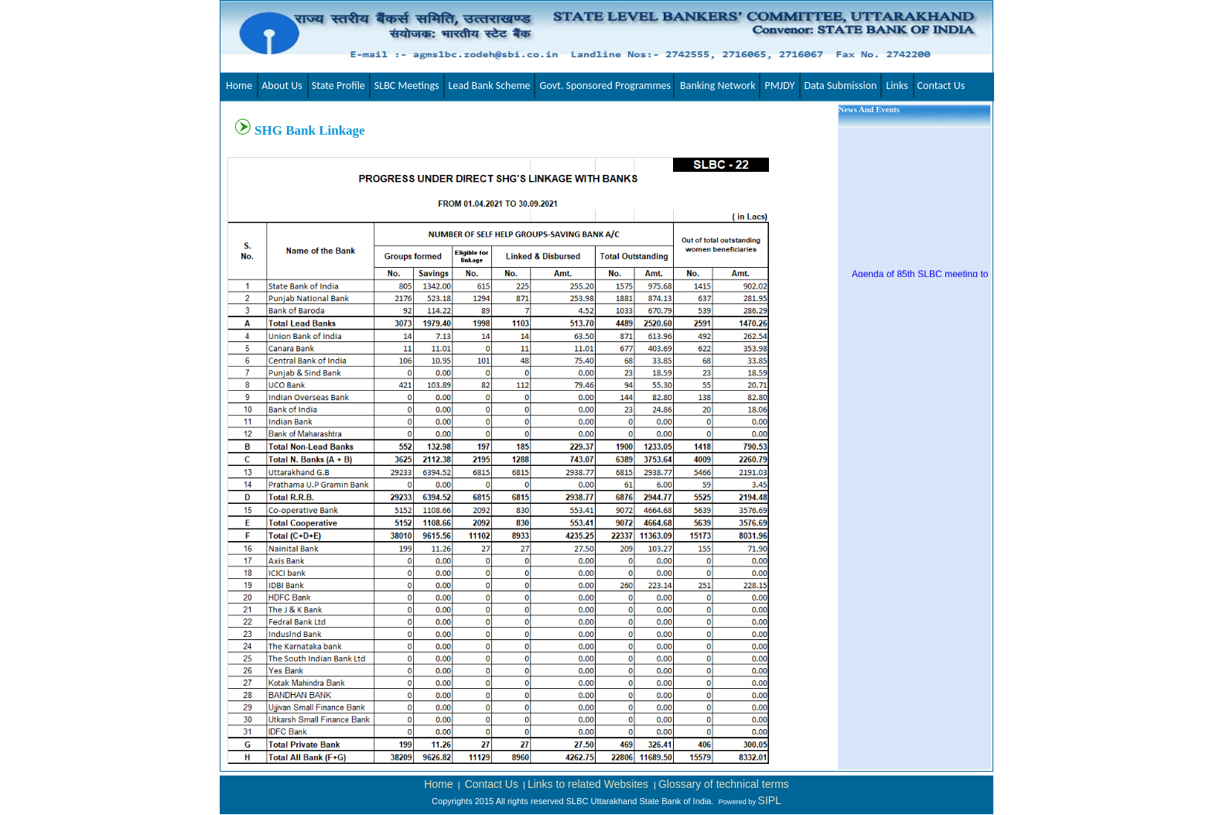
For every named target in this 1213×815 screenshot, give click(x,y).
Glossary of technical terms (723, 784)
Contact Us (491, 784)
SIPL (769, 800)
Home (438, 784)
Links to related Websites (589, 784)
